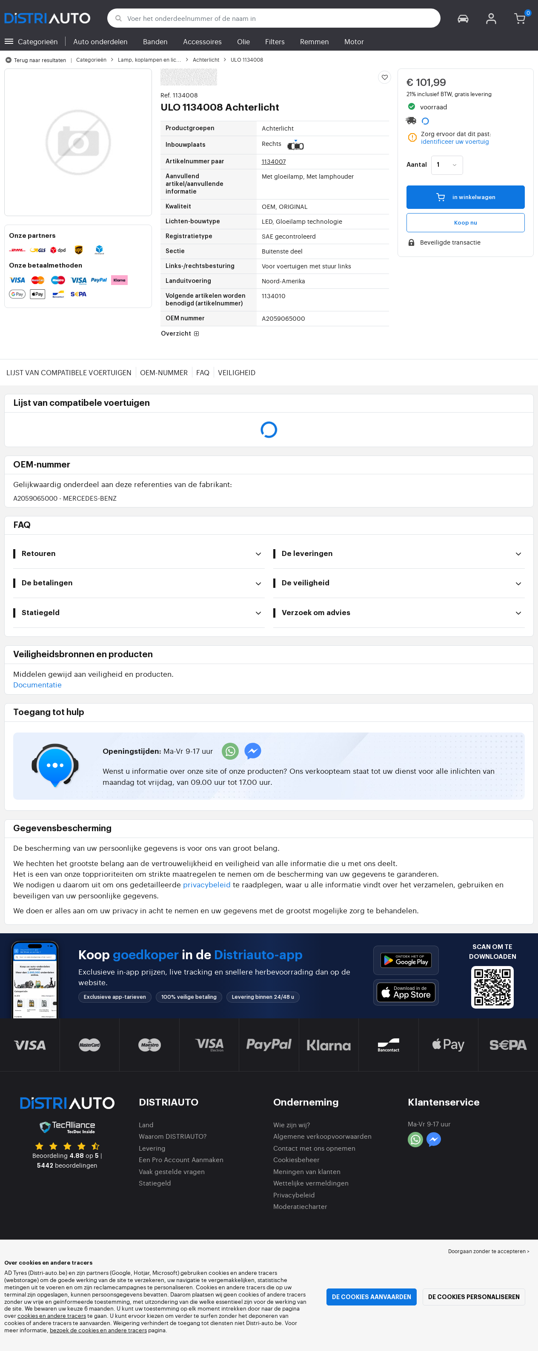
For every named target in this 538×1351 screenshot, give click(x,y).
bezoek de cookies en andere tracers (98, 1330)
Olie (243, 41)
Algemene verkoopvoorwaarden (322, 1136)
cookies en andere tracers (51, 1315)
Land (146, 1124)
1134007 (274, 161)
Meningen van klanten (307, 1171)
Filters (275, 41)
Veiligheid (236, 372)
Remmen (314, 41)
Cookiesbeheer (296, 1159)
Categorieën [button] (38, 41)
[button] (463, 18)
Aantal (416, 165)
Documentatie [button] (37, 684)
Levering (152, 1147)
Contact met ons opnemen (314, 1147)
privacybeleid (207, 884)
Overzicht (181, 334)
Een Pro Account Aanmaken (181, 1159)
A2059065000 (65, 497)
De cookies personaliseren (474, 1297)
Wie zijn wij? (291, 1124)
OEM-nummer (164, 372)
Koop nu (465, 222)
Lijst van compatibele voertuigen (69, 372)
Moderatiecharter (300, 1206)
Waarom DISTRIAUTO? (173, 1136)
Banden (155, 41)
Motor (354, 41)
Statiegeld (155, 1182)
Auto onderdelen (100, 41)
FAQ (202, 372)
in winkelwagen (465, 197)
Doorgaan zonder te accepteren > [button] (488, 1251)
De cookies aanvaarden (371, 1297)
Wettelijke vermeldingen (311, 1182)
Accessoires (202, 41)
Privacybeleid (294, 1194)
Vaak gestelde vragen (172, 1171)
